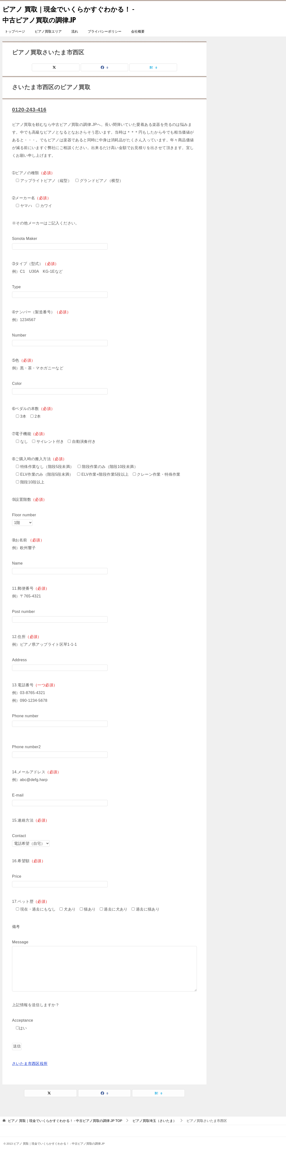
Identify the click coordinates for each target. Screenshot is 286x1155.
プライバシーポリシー (104, 31)
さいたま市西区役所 (30, 1063)
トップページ (15, 31)
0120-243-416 (30, 109)
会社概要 (138, 31)
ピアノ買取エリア (48, 31)
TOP (65, 1120)
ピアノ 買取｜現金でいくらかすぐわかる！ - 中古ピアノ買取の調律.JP (66, 14)
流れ (74, 31)
